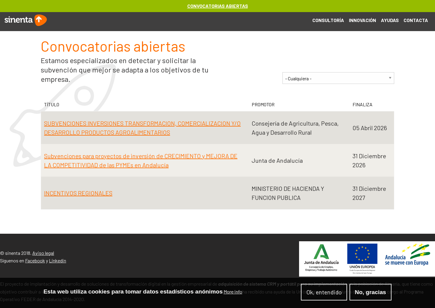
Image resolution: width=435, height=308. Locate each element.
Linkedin (57, 260)
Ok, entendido (324, 293)
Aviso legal (43, 253)
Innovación (362, 20)
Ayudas (390, 20)
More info (233, 292)
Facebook (35, 260)
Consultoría (328, 20)
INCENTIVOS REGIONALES (78, 193)
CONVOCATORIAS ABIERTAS (217, 6)
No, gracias (370, 293)
